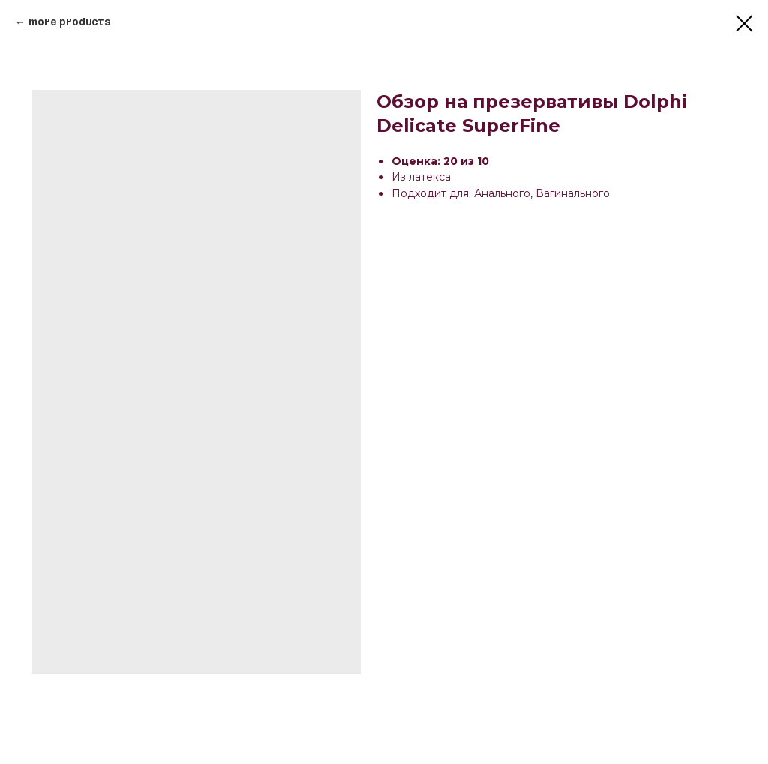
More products (69, 23)
